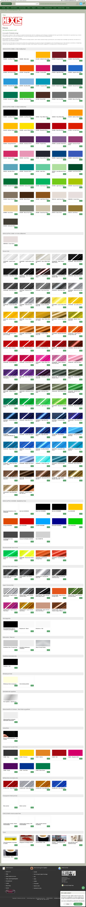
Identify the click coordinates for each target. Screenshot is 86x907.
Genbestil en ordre (37, 888)
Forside (3, 7)
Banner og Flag (22, 7)
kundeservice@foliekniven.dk (70, 0)
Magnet (34, 7)
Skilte (28, 7)
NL (42, 899)
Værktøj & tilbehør (48, 7)
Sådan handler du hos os (11, 876)
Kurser (55, 7)
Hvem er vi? (8, 871)
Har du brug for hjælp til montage (40, 874)
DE (40, 899)
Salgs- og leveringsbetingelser (12, 878)
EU (47, 899)
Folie (8, 7)
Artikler (35, 881)
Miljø (7, 874)
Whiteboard (40, 7)
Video (35, 878)
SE (37, 899)
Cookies (7, 883)
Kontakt (67, 7)
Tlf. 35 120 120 (82, 0)
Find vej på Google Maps (68, 885)
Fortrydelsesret (9, 881)
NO (38, 899)
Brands (7, 888)
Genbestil (77, 4)
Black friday (8, 885)
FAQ (34, 876)
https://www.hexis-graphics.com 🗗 (9, 30)
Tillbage (4, 15)
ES (46, 899)
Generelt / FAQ (61, 7)
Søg (37, 3)
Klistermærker (14, 7)
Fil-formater (36, 883)
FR (44, 899)
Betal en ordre (37, 885)
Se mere (16, 60)
